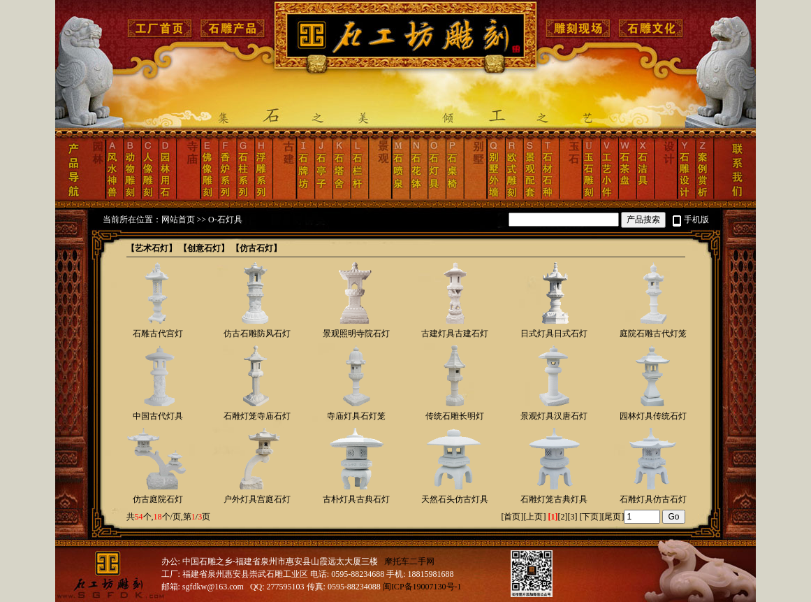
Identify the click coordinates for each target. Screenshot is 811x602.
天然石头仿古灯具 (454, 499)
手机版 (696, 219)
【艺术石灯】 (151, 248)
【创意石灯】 (204, 248)
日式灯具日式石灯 (553, 333)
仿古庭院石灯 (158, 499)
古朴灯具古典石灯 (356, 499)
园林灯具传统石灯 (653, 416)
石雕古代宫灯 (158, 333)
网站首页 (178, 219)
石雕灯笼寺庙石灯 (257, 416)
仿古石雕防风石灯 (257, 333)
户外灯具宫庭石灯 (257, 499)
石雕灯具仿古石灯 (653, 499)
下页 (590, 517)
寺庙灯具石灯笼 (356, 416)
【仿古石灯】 (256, 248)
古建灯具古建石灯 (454, 333)
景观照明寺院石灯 (356, 333)
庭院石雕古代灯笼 (653, 333)
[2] (562, 517)
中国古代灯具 (158, 416)
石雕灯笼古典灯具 (553, 499)
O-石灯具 (225, 219)
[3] (572, 517)
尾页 (612, 517)
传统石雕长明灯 (454, 416)
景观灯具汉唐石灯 (553, 416)
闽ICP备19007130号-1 (422, 587)
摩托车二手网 (409, 561)
